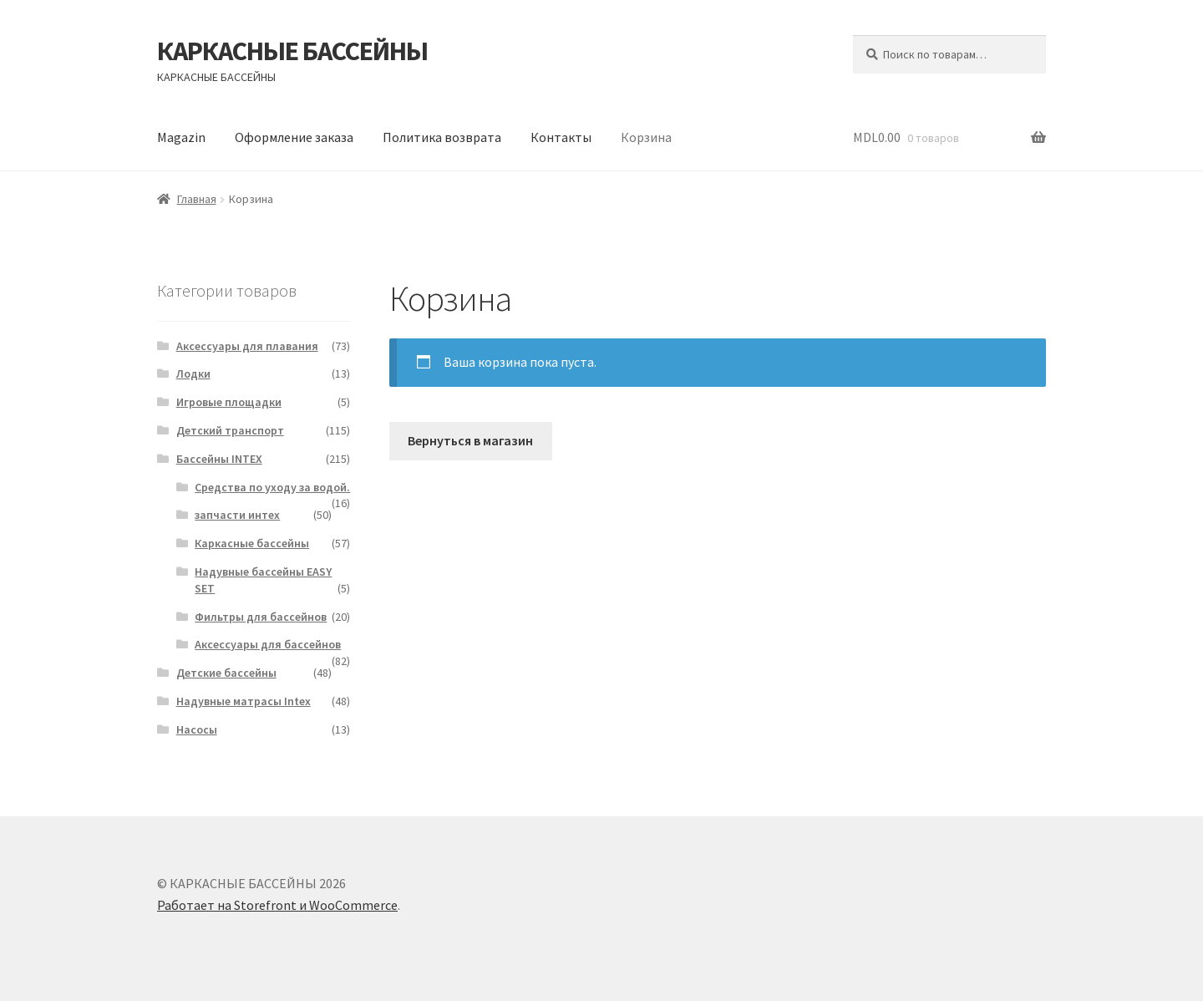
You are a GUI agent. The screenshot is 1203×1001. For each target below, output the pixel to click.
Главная (196, 198)
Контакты (560, 137)
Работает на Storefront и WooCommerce (277, 905)
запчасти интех (237, 514)
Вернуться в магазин (470, 440)
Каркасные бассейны (252, 543)
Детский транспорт (230, 430)
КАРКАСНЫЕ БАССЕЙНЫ (292, 51)
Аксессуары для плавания (247, 345)
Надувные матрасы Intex (243, 701)
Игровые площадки (229, 401)
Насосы (196, 729)
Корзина (646, 137)
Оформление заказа (294, 137)
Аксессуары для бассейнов (268, 644)
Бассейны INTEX (219, 458)
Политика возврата (442, 137)
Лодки (193, 373)
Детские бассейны (226, 672)
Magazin (181, 137)
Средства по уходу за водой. (272, 487)
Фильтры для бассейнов (261, 616)
